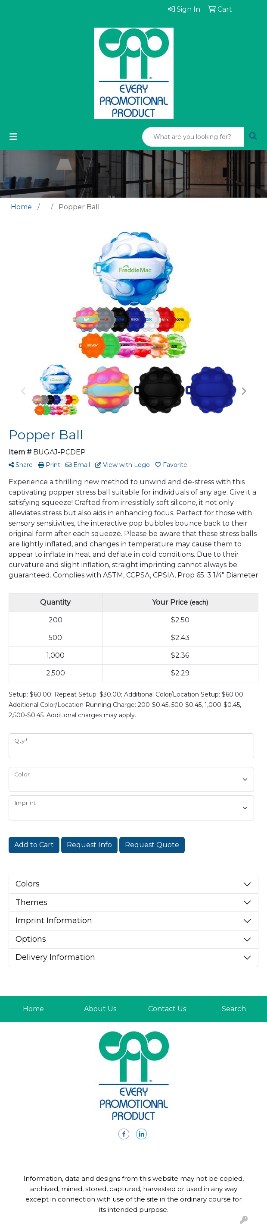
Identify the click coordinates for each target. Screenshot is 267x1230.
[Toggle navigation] (13, 137)
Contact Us (167, 1009)
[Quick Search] (193, 137)
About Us (100, 1009)
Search (234, 1009)
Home (33, 1009)
